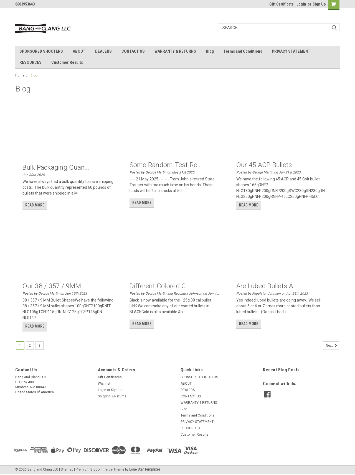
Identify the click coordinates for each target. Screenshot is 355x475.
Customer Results (67, 62)
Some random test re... (166, 165)
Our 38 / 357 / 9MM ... (54, 286)
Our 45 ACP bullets (264, 165)
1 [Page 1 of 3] (20, 346)
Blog (210, 51)
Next (332, 345)
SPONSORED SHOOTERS (41, 51)
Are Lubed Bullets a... (267, 286)
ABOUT (79, 51)
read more (34, 205)
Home (19, 75)
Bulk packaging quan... (55, 167)
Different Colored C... (160, 286)
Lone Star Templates (145, 469)
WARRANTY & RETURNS (175, 51)
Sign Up (319, 4)
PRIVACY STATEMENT (291, 51)
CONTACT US (133, 51)
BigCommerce (101, 469)
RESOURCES (30, 62)
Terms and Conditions (243, 51)
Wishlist (104, 383)
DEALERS (103, 51)
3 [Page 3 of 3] (39, 346)
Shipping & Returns (112, 396)
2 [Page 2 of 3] (30, 346)
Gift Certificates (110, 377)
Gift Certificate (281, 4)
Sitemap (67, 469)
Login (301, 4)
